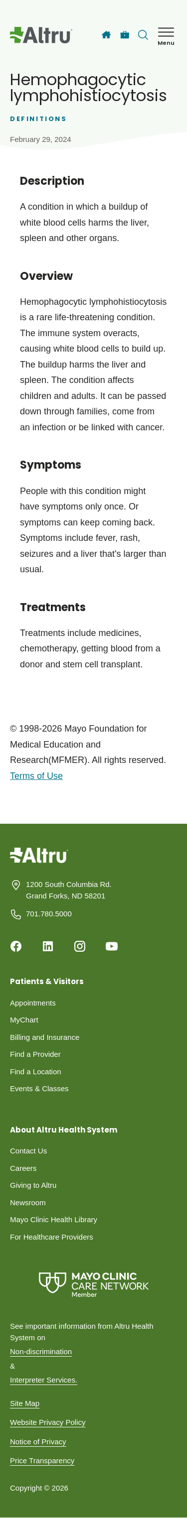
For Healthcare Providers (51, 1237)
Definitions (38, 119)
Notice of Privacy (38, 1441)
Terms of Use (36, 776)
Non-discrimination (41, 1351)
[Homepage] (39, 863)
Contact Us (28, 1150)
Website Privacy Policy (47, 1422)
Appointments (33, 1003)
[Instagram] (80, 946)
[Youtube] (112, 946)
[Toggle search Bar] (143, 35)
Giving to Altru (33, 1185)
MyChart (24, 1019)
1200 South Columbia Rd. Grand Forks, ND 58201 (69, 890)
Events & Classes (39, 1088)
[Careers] (125, 35)
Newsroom (28, 1202)
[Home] (106, 35)
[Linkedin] (48, 946)
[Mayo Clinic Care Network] (93, 1284)
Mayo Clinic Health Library (53, 1219)
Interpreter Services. (43, 1380)
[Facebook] (16, 946)
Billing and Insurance (44, 1037)
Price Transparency (42, 1460)
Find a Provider (35, 1054)
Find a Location (35, 1071)
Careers (23, 1168)
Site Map (24, 1403)
